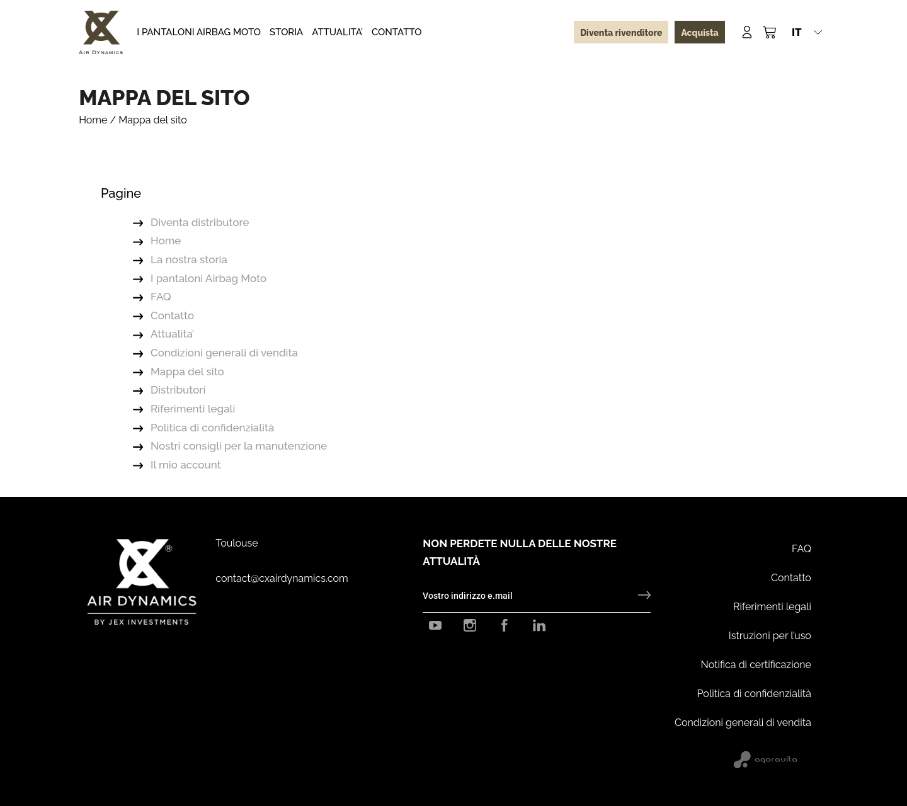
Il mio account (186, 464)
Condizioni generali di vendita (224, 352)
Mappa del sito (187, 371)
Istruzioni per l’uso (770, 636)
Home (93, 120)
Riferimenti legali (193, 408)
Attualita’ (337, 32)
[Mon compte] (747, 32)
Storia (286, 32)
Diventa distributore (200, 222)
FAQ (161, 296)
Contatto (397, 32)
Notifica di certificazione (756, 665)
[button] (806, 32)
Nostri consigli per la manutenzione (239, 446)
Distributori (178, 389)
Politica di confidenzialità (212, 427)
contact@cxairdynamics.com (281, 578)
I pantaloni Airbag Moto (199, 32)
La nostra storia (189, 259)
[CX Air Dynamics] (101, 32)
